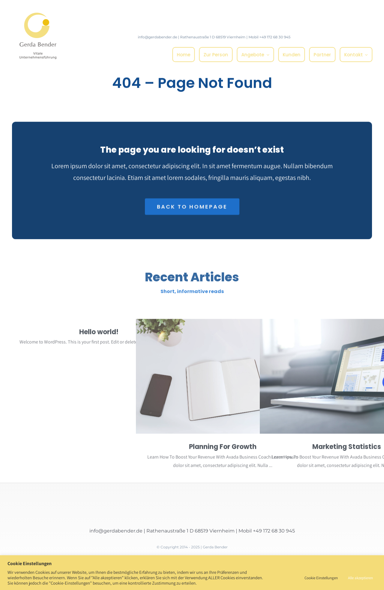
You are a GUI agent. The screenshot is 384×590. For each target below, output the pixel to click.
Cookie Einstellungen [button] (321, 577)
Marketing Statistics (346, 448)
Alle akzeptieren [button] (360, 577)
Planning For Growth (222, 448)
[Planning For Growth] (223, 378)
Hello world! (98, 333)
